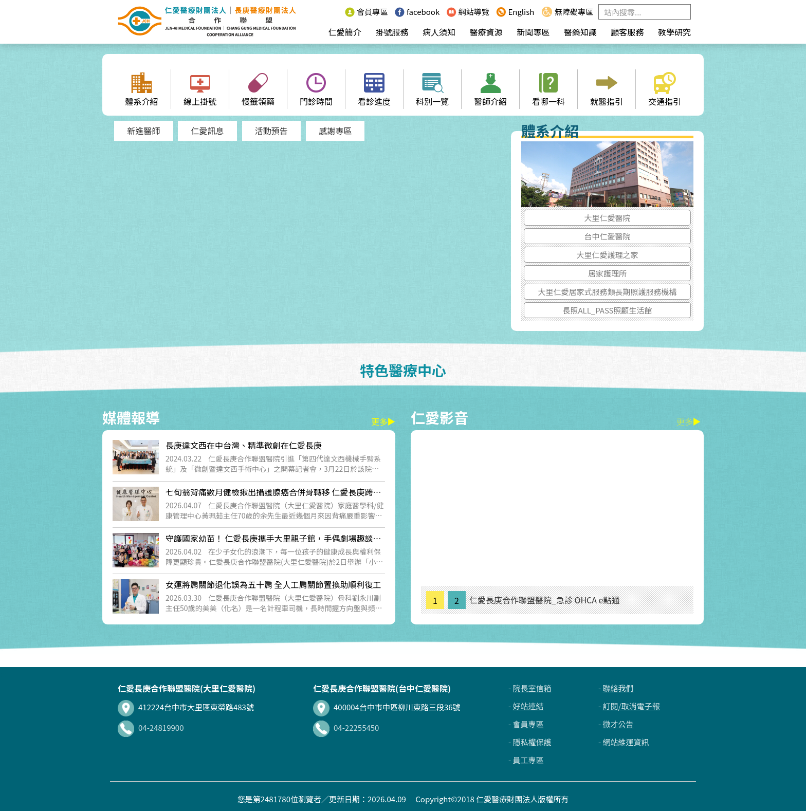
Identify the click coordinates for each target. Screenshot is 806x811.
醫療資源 (486, 32)
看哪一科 (548, 89)
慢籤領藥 (258, 89)
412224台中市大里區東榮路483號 (186, 707)
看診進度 (374, 89)
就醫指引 (606, 89)
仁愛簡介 (344, 32)
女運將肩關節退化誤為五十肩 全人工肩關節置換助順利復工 (273, 584)
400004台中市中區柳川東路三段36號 (387, 707)
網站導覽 (468, 11)
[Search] (644, 12)
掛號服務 (391, 32)
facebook (417, 11)
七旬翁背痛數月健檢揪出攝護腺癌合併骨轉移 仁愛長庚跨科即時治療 (273, 497)
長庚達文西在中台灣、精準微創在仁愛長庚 (244, 445)
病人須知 (439, 32)
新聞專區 (533, 32)
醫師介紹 (490, 89)
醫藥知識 (580, 32)
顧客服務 (627, 32)
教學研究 (674, 32)
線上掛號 (200, 89)
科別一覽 (432, 89)
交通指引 (664, 89)
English (515, 11)
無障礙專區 (567, 11)
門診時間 (316, 89)
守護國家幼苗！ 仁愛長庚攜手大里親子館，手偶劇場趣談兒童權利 (273, 543)
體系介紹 (141, 89)
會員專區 (366, 11)
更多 (383, 421)
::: (335, 11)
